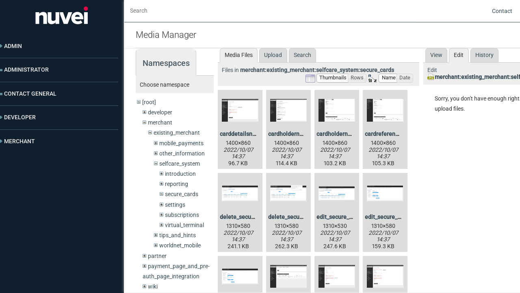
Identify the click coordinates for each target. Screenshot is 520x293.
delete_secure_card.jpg (250, 217)
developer (160, 112)
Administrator (26, 69)
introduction (180, 174)
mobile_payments (181, 143)
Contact (502, 11)
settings (175, 204)
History (484, 55)
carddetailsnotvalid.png (251, 134)
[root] (149, 102)
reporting (176, 184)
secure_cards (181, 194)
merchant (160, 122)
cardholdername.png (295, 134)
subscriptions (182, 215)
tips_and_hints (177, 235)
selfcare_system (179, 163)
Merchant (19, 141)
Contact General (30, 93)
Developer (20, 117)
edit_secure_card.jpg (343, 217)
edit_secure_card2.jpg (393, 217)
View (436, 55)
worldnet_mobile (180, 245)
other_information (182, 153)
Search (302, 55)
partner (157, 256)
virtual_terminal (184, 225)
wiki (153, 286)
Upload (273, 55)
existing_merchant (177, 132)
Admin (13, 46)
